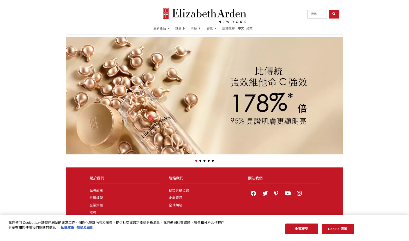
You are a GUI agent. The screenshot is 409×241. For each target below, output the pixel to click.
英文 (249, 28)
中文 (241, 28)
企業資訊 (96, 205)
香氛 (211, 28)
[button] (70, 92)
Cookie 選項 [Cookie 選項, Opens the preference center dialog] (337, 231)
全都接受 (302, 231)
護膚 (180, 28)
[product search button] (334, 14)
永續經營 (96, 198)
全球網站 (175, 205)
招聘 (92, 212)
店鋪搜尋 (228, 28)
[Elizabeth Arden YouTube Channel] (287, 194)
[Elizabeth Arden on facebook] (253, 194)
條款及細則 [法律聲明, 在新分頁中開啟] (84, 229)
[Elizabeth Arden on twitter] (265, 194)
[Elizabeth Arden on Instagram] (299, 194)
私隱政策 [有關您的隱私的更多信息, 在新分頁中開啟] (68, 229)
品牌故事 (96, 190)
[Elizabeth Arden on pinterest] (276, 194)
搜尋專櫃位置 (179, 190)
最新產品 (161, 28)
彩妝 (195, 28)
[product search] (317, 14)
